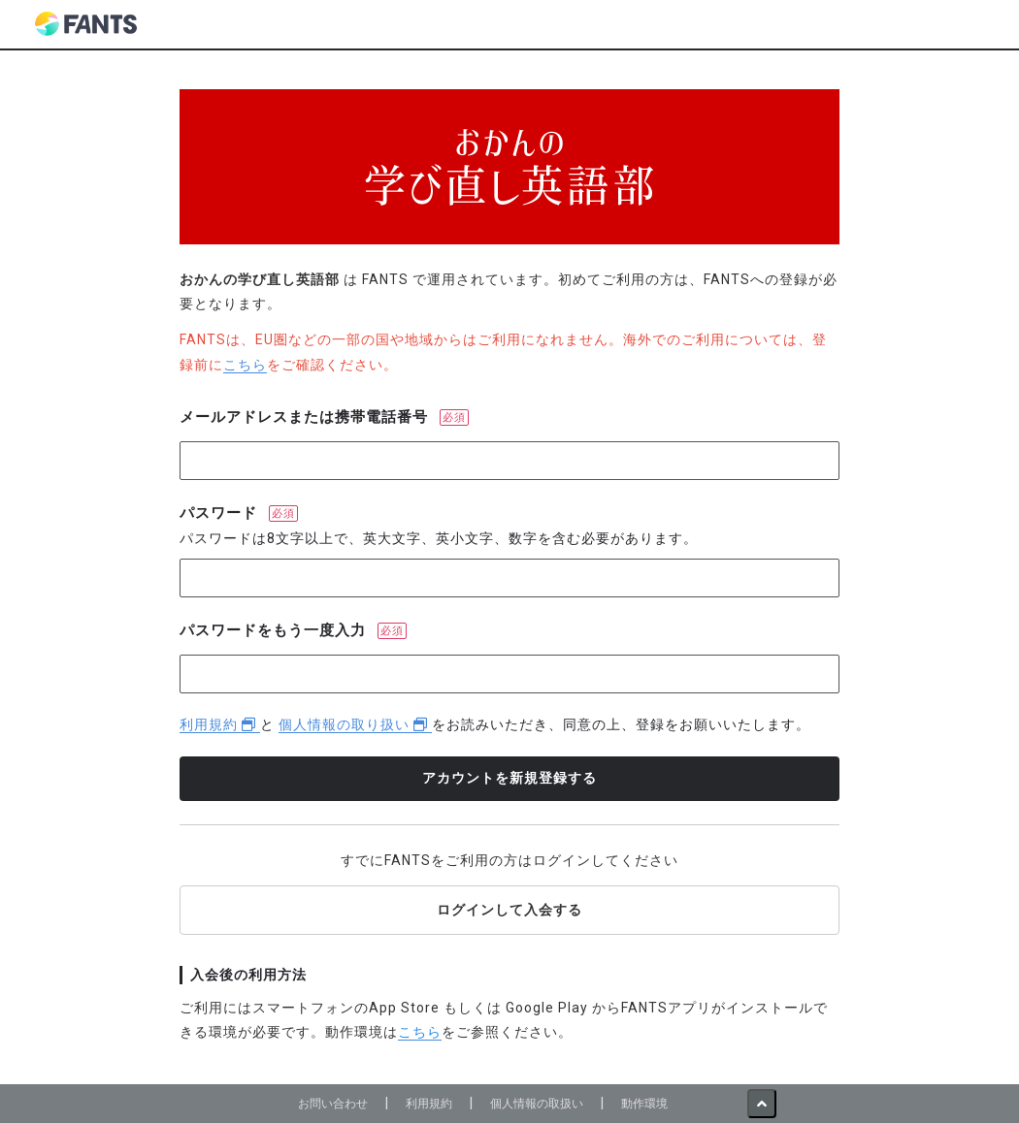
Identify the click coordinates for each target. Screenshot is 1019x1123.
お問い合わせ (333, 1103)
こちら (245, 364)
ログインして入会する (509, 909)
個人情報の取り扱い (355, 724)
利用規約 (220, 724)
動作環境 (644, 1103)
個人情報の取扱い (536, 1103)
